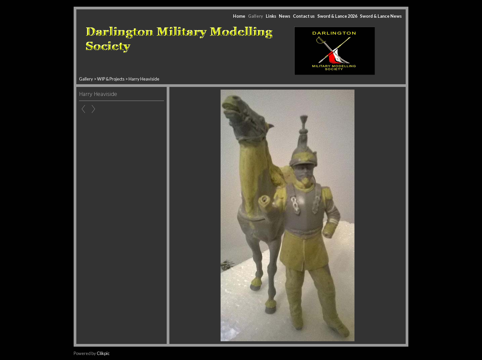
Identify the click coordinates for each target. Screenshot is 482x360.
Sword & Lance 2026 (337, 16)
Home (239, 16)
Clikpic (103, 353)
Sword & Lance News (381, 16)
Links (271, 16)
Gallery (255, 16)
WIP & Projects (111, 79)
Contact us (304, 16)
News (284, 16)
